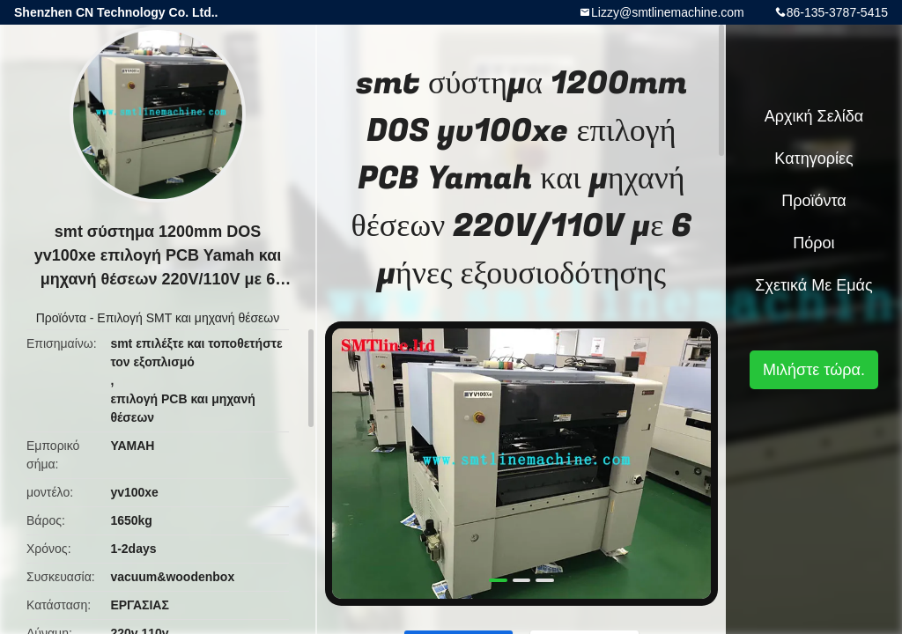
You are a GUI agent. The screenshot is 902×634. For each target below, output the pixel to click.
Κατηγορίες (813, 158)
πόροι (813, 243)
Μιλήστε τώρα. (814, 370)
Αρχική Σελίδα (814, 116)
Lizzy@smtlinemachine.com (667, 12)
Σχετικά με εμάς (813, 285)
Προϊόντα (61, 318)
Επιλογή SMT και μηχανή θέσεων (188, 318)
